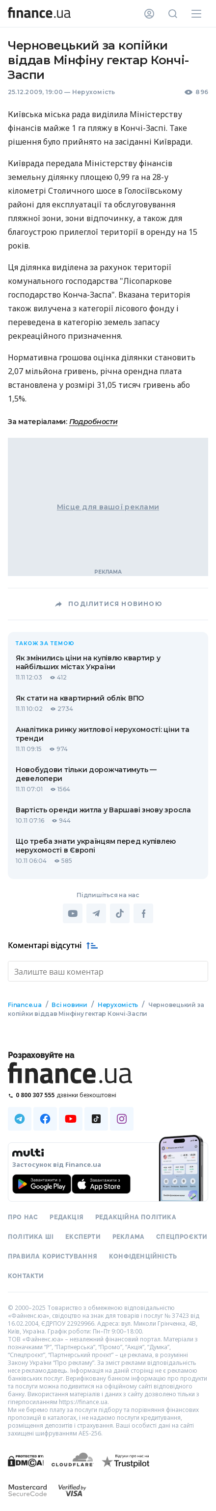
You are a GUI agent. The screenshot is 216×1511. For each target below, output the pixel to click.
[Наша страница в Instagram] (122, 1118)
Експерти (83, 1236)
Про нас (23, 1216)
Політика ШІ (31, 1236)
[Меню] (196, 13)
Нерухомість (93, 92)
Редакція (66, 1216)
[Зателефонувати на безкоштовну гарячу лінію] (108, 1094)
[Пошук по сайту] (173, 13)
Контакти (26, 1275)
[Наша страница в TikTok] (96, 1118)
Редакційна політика (135, 1216)
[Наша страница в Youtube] (70, 1118)
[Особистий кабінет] (149, 13)
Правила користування (52, 1255)
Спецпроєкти (181, 1236)
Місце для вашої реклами (108, 507)
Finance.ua (25, 1003)
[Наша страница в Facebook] (45, 1118)
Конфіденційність (143, 1255)
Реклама (128, 1236)
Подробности (93, 421)
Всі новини (69, 1003)
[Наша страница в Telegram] (19, 1118)
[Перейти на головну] (39, 14)
